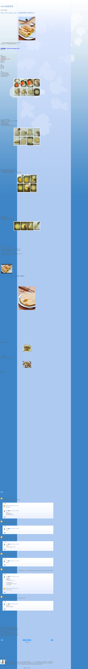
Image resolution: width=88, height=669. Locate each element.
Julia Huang (3, 371)
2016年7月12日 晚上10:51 (12, 553)
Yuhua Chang (3, 355)
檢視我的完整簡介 (3, 665)
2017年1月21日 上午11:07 (12, 568)
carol (7, 510)
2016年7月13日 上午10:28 (14, 510)
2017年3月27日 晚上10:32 (12, 596)
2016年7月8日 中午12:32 (11, 521)
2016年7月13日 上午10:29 (14, 544)
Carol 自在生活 (7, 6)
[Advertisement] (27, 3)
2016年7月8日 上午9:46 (11, 498)
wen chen (5, 521)
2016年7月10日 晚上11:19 (12, 536)
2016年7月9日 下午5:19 (14, 505)
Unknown (5, 498)
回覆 (4, 501)
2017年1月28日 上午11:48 (14, 576)
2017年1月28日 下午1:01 (14, 588)
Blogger (28, 667)
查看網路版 (27, 642)
